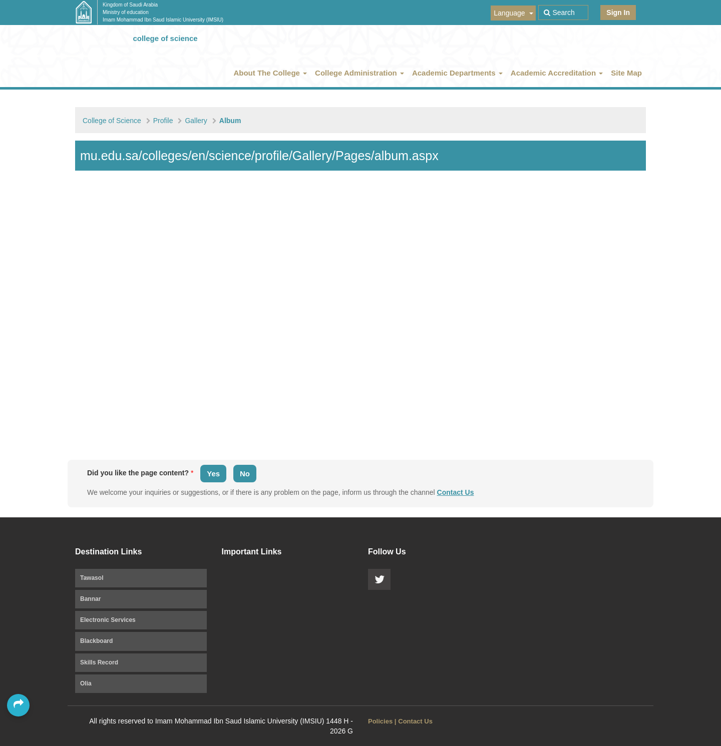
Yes (213, 473)
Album (230, 121)
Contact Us (455, 492)
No (245, 473)
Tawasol (91, 577)
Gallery (196, 121)
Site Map (626, 73)
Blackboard (96, 640)
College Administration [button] (359, 73)
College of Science (112, 121)
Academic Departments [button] (457, 73)
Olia (86, 683)
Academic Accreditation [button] (557, 73)
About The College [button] (270, 73)
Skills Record (99, 662)
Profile (163, 121)
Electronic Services (108, 619)
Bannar (90, 598)
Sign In (618, 13)
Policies (380, 721)
